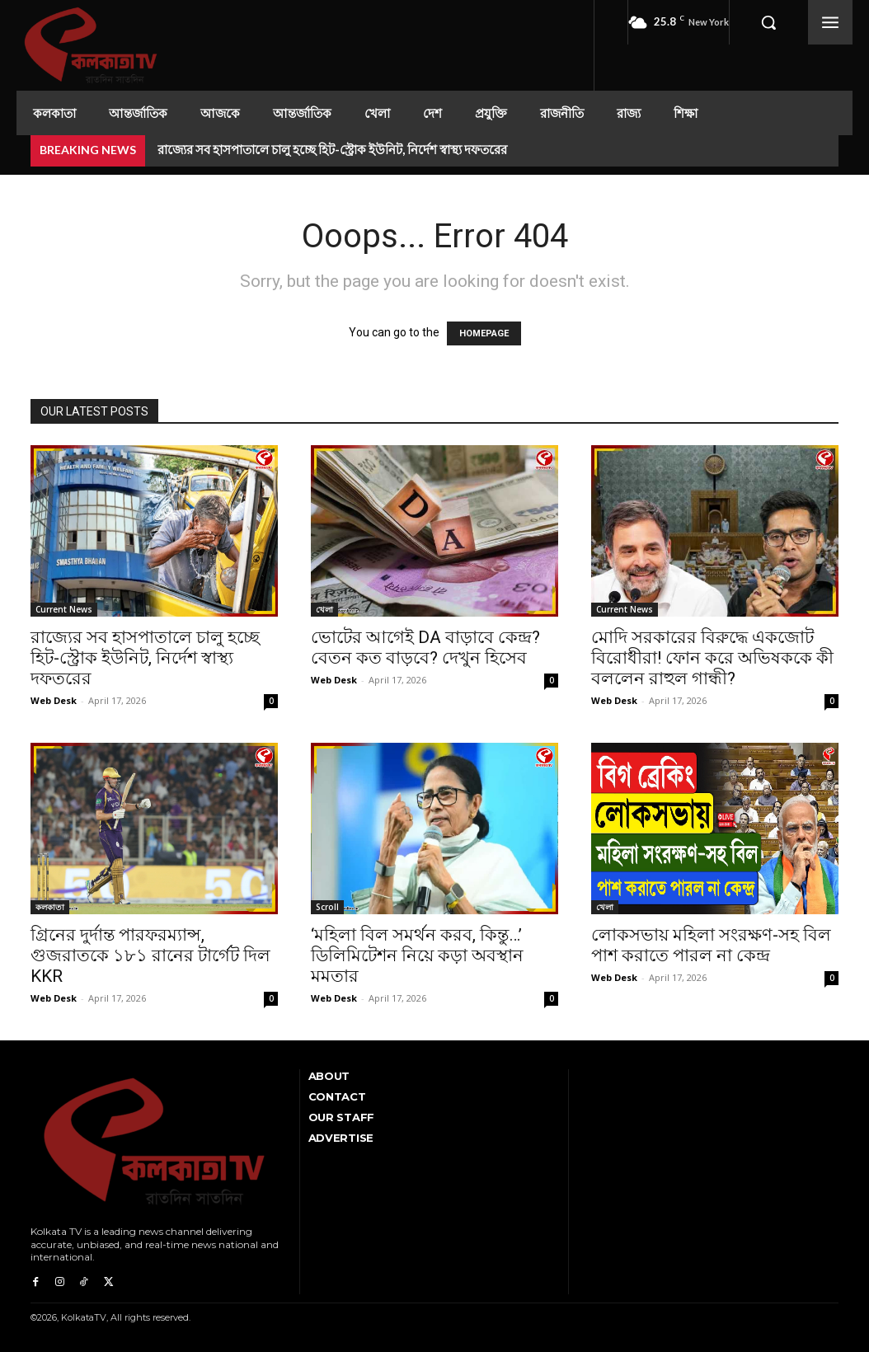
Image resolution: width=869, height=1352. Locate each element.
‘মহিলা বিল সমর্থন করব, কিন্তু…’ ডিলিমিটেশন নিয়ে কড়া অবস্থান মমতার (417, 955)
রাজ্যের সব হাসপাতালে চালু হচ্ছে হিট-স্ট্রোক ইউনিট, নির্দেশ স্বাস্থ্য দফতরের (332, 149)
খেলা (324, 609)
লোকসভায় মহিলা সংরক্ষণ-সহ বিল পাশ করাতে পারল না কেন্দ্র (711, 945)
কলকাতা (49, 907)
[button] (768, 22)
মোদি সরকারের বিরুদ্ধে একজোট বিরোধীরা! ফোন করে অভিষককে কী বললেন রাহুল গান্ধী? (712, 657)
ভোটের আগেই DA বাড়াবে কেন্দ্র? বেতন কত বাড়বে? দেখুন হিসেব (425, 647)
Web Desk (54, 700)
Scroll (327, 907)
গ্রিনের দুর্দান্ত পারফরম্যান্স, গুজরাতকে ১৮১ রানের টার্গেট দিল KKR (150, 955)
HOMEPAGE (484, 333)
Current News (63, 609)
